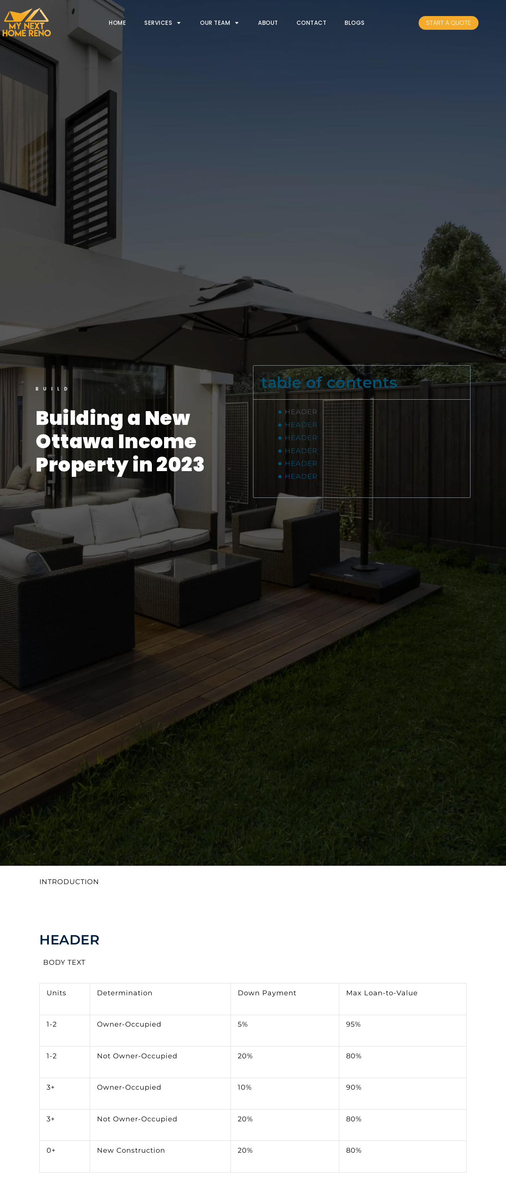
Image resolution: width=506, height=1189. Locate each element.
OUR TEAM (220, 23)
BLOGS (355, 23)
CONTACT (312, 23)
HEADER (301, 412)
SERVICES (163, 23)
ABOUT (268, 23)
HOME (117, 23)
